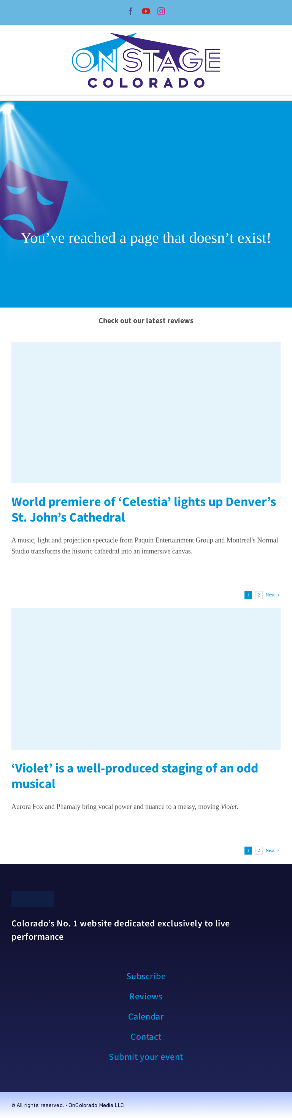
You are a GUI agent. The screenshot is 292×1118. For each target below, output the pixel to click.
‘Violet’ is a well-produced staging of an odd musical (134, 776)
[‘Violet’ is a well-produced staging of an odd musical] (146, 679)
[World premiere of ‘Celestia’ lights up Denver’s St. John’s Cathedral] (146, 412)
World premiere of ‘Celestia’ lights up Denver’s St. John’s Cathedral (143, 510)
